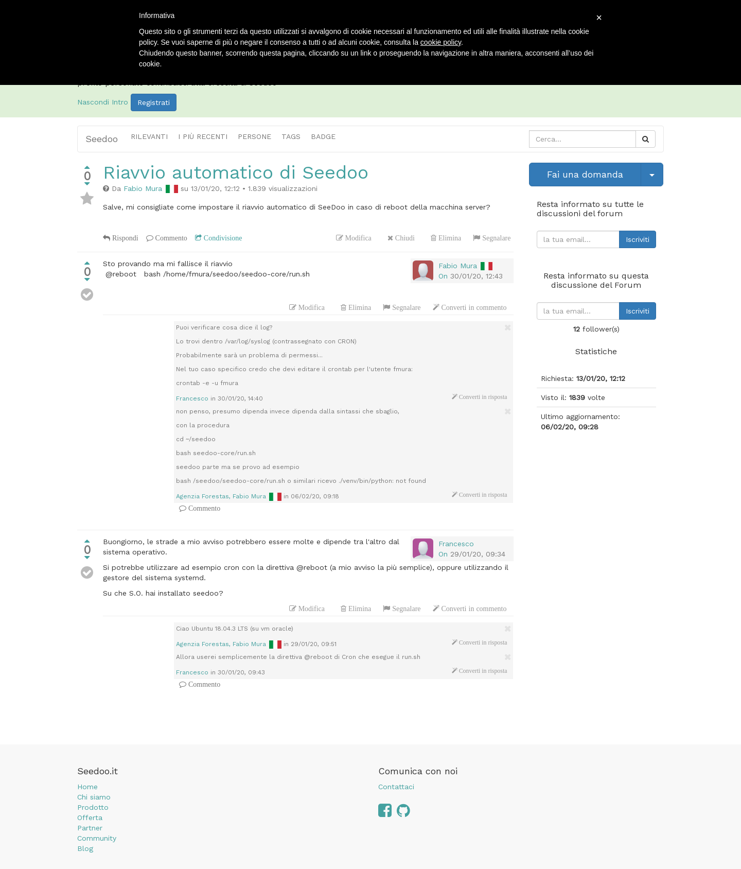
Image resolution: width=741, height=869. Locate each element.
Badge (323, 136)
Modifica (357, 237)
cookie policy (440, 42)
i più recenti (202, 136)
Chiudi (404, 237)
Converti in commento (473, 307)
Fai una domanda (585, 174)
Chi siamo (94, 797)
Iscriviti (637, 239)
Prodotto (93, 807)
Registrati (153, 102)
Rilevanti (149, 136)
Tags (291, 136)
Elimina (448, 237)
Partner (89, 828)
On (443, 276)
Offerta (89, 817)
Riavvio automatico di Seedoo (235, 172)
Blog (85, 848)
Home (87, 787)
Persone (254, 136)
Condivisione (222, 237)
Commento (170, 237)
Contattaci (396, 787)
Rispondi (124, 237)
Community (96, 838)
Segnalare (495, 237)
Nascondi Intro (102, 102)
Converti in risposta (482, 397)
